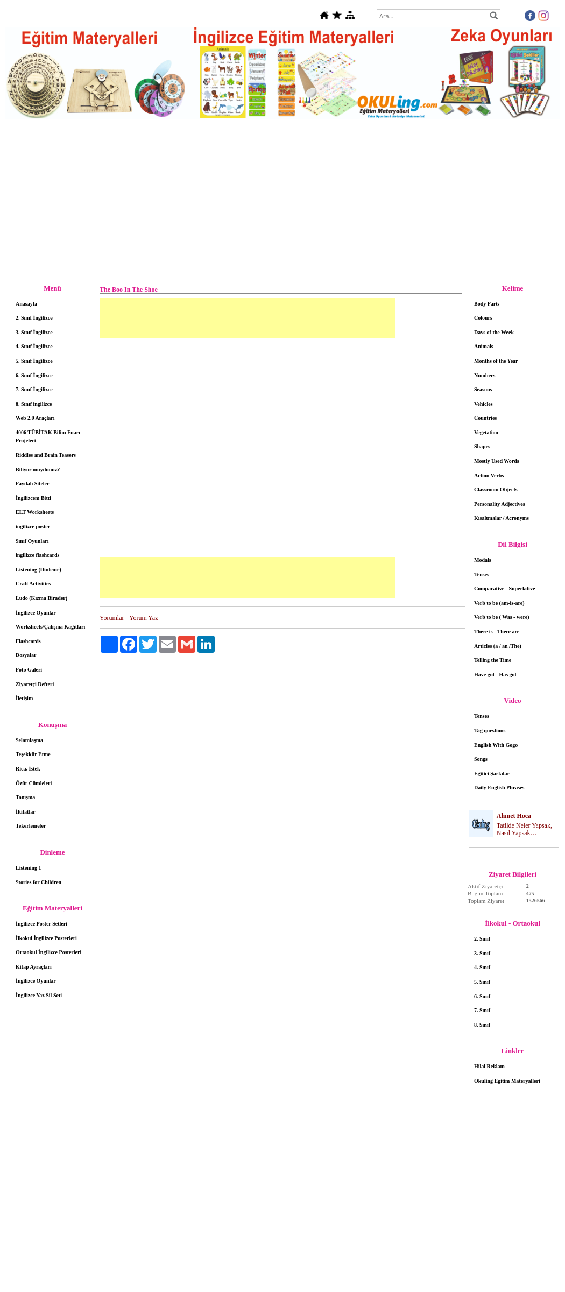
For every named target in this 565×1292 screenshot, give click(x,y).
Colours (483, 318)
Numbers (484, 375)
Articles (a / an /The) (497, 646)
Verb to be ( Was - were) (501, 617)
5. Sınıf (482, 982)
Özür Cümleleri (34, 783)
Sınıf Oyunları (32, 541)
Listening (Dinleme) (38, 570)
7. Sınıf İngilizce (34, 389)
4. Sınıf (482, 967)
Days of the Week (494, 332)
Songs (481, 759)
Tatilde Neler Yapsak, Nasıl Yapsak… (524, 829)
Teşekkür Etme (33, 754)
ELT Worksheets (35, 512)
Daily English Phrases (499, 787)
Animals (483, 346)
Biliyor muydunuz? (38, 469)
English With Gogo (496, 745)
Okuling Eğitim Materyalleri (507, 1081)
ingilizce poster (33, 526)
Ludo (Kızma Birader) (41, 598)
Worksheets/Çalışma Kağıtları (50, 627)
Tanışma (25, 797)
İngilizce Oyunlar (36, 613)
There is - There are (496, 631)
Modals (482, 560)
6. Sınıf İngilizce (34, 375)
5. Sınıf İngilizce (34, 361)
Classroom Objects (496, 489)
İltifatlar (26, 812)
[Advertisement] (282, 201)
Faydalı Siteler (33, 483)
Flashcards (28, 641)
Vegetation (486, 432)
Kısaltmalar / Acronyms (501, 518)
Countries (485, 418)
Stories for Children (38, 882)
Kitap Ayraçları (34, 967)
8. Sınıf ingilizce (34, 404)
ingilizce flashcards (37, 555)
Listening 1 (28, 868)
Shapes (482, 446)
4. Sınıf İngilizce (34, 346)
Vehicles (483, 404)
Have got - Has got (495, 674)
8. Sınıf (482, 1025)
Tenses (481, 574)
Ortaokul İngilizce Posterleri (48, 952)
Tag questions (489, 730)
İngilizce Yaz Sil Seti (39, 995)
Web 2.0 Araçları (35, 418)
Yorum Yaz (143, 618)
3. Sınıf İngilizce (34, 332)
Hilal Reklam (489, 1066)
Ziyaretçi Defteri (35, 684)
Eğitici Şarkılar (492, 773)
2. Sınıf (482, 939)
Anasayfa (26, 304)
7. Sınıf (482, 1010)
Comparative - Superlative (504, 588)
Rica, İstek (28, 769)
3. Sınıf (482, 953)
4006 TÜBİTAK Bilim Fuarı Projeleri (48, 436)
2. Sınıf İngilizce (34, 318)
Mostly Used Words (496, 461)
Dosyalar (26, 655)
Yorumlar (112, 618)
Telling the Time (492, 660)
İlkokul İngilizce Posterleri (46, 938)
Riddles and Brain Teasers (46, 455)
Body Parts (487, 304)
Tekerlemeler (31, 826)
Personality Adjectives (499, 504)
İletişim (24, 698)
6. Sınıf (482, 996)
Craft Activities (33, 584)
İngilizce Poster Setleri (41, 924)
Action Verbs (489, 475)
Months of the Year (496, 361)
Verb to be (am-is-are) (499, 603)
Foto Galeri (29, 670)
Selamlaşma (29, 740)
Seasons (483, 389)
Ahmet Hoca (514, 816)
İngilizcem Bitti (33, 498)
